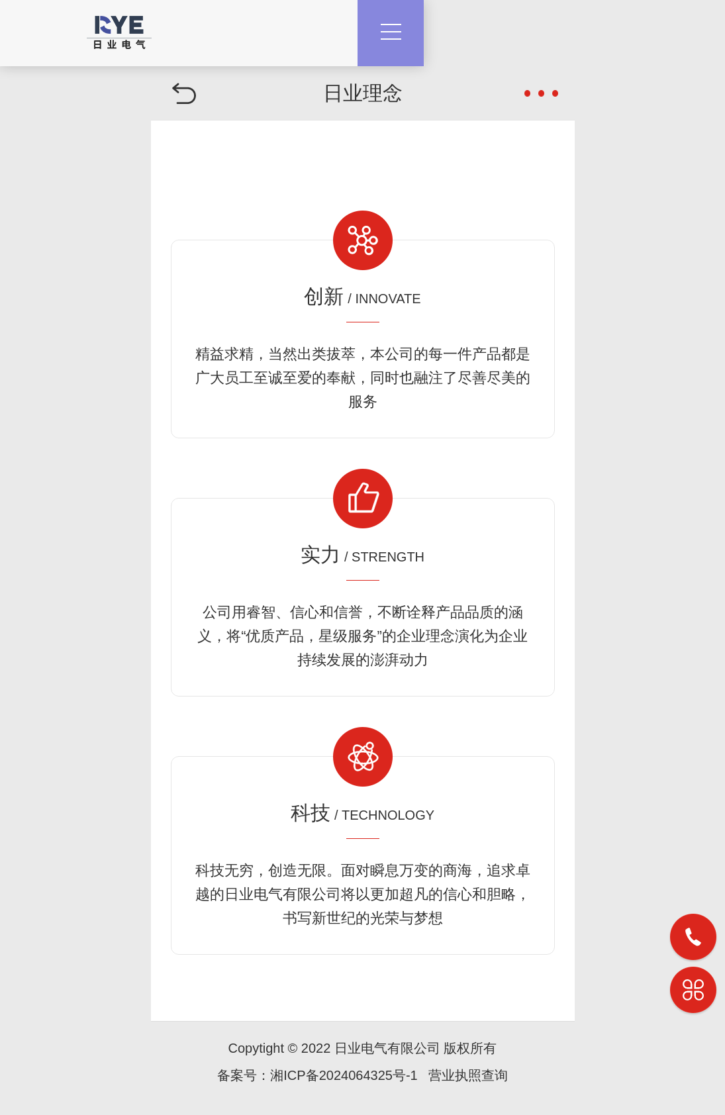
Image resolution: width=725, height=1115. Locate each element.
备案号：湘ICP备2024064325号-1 (317, 1075)
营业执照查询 (468, 1075)
